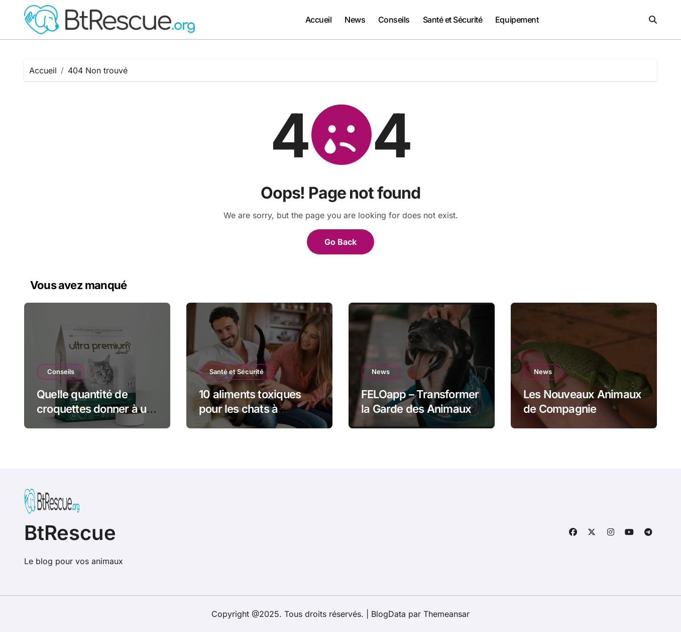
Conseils (394, 20)
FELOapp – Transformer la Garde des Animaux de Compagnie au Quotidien (420, 416)
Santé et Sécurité (453, 20)
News (355, 20)
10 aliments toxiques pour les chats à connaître (250, 408)
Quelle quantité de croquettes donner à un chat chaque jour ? (95, 408)
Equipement (516, 20)
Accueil (318, 20)
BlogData (388, 614)
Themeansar (446, 614)
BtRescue (70, 532)
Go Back (340, 242)
